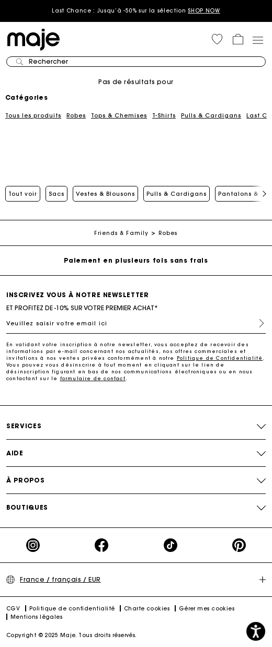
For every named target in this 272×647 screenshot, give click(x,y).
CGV (13, 608)
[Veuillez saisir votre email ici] (136, 323)
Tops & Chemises (119, 115)
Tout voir (22, 193)
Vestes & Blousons (105, 193)
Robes (76, 115)
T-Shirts (164, 115)
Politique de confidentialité (72, 608)
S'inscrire (257, 323)
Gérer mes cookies (207, 608)
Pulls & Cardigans (211, 115)
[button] (217, 39)
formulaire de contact (93, 378)
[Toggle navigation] (257, 39)
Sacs (56, 193)
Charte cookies (146, 608)
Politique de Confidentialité (220, 358)
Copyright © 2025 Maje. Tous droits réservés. (71, 635)
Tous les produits (33, 115)
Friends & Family (121, 233)
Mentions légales (36, 617)
